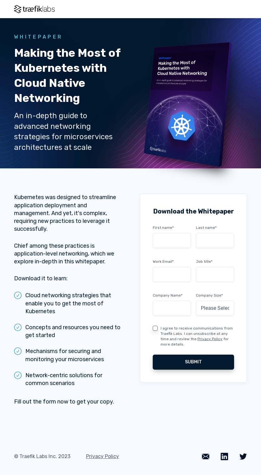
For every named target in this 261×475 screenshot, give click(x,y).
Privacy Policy (210, 339)
